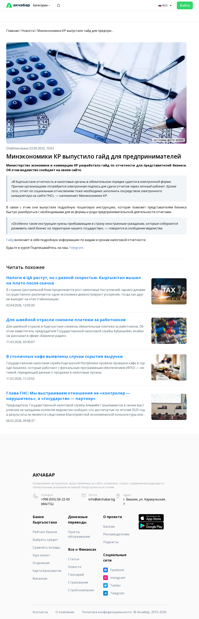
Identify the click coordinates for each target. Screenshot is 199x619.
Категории (42, 5)
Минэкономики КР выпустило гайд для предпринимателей (82, 31)
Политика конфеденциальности (107, 612)
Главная (12, 31)
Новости (28, 31)
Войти (185, 5)
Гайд (10, 240)
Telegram (76, 247)
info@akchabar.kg (101, 499)
